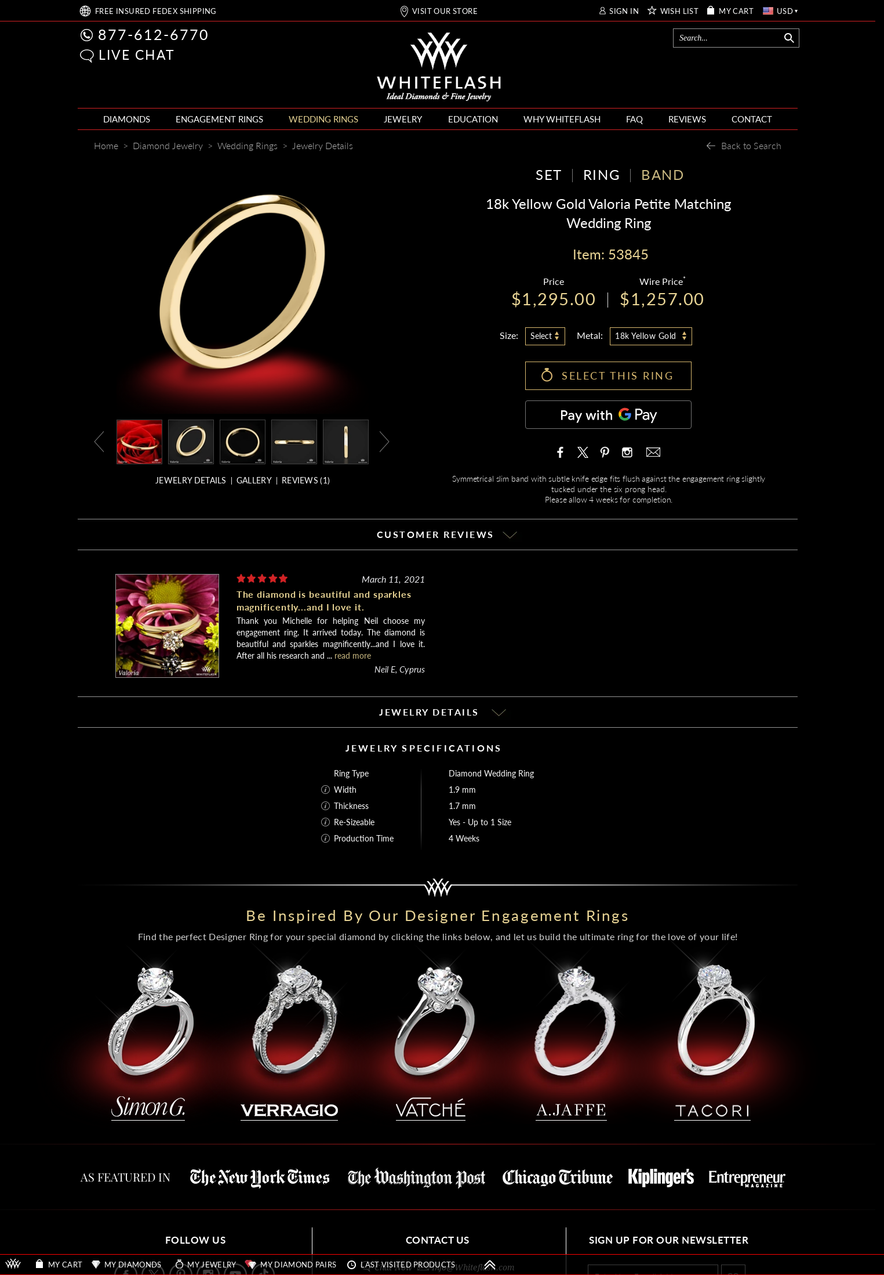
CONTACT (752, 119)
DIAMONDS (126, 119)
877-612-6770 (153, 34)
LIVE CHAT (137, 54)
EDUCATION (473, 119)
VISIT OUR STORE (445, 11)
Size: (509, 335)
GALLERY (254, 480)
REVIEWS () (306, 480)
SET (549, 174)
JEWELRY (403, 119)
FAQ (634, 119)
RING (601, 174)
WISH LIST (679, 11)
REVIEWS (687, 119)
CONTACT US (438, 1240)
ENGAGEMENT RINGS (219, 119)
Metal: (590, 335)
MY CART (736, 11)
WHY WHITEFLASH (562, 119)
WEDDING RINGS (323, 119)
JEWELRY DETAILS (191, 480)
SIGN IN (624, 11)
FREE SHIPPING (156, 11)
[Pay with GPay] (608, 414)
